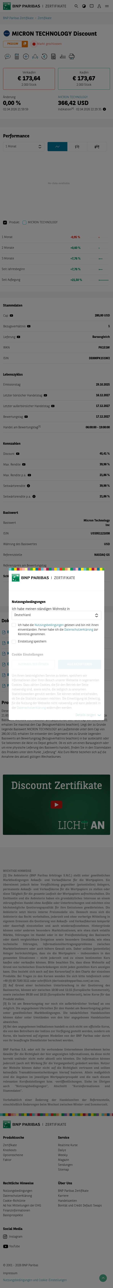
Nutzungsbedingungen (49, 625)
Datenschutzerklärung (78, 629)
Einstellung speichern (32, 641)
